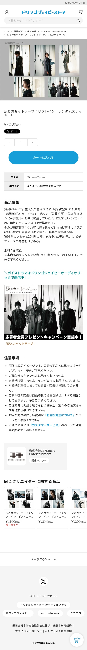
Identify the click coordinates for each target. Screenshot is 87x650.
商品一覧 (18, 31)
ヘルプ (49, 631)
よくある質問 (64, 631)
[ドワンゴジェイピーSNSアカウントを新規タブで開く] (43, 581)
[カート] (80, 12)
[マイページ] (6, 12)
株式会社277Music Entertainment (46, 31)
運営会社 (17, 625)
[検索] (78, 20)
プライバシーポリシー (28, 631)
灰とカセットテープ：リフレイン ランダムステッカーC (36, 34)
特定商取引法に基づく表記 (42, 625)
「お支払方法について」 (60, 415)
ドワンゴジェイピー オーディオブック (43, 604)
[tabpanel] (43, 69)
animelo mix (50, 613)
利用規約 (66, 625)
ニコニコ (75, 613)
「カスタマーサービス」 (45, 425)
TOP (6, 31)
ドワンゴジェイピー (18, 613)
